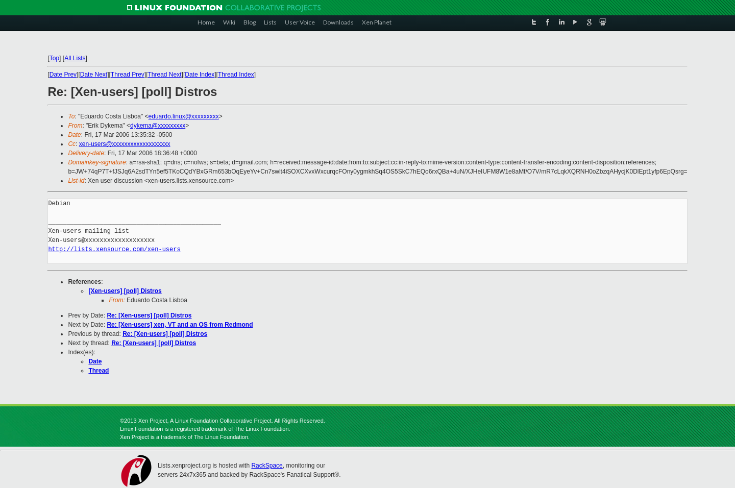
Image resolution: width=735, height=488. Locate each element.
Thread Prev (127, 74)
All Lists (74, 58)
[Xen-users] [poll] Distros (124, 291)
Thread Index (236, 74)
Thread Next (165, 74)
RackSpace (266, 465)
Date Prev (63, 74)
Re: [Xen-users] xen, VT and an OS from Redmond (180, 324)
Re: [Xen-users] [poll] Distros (149, 315)
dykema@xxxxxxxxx (157, 125)
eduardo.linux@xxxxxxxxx (184, 116)
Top (54, 58)
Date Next (93, 74)
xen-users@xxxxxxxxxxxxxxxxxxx (124, 144)
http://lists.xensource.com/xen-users (114, 249)
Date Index (199, 74)
